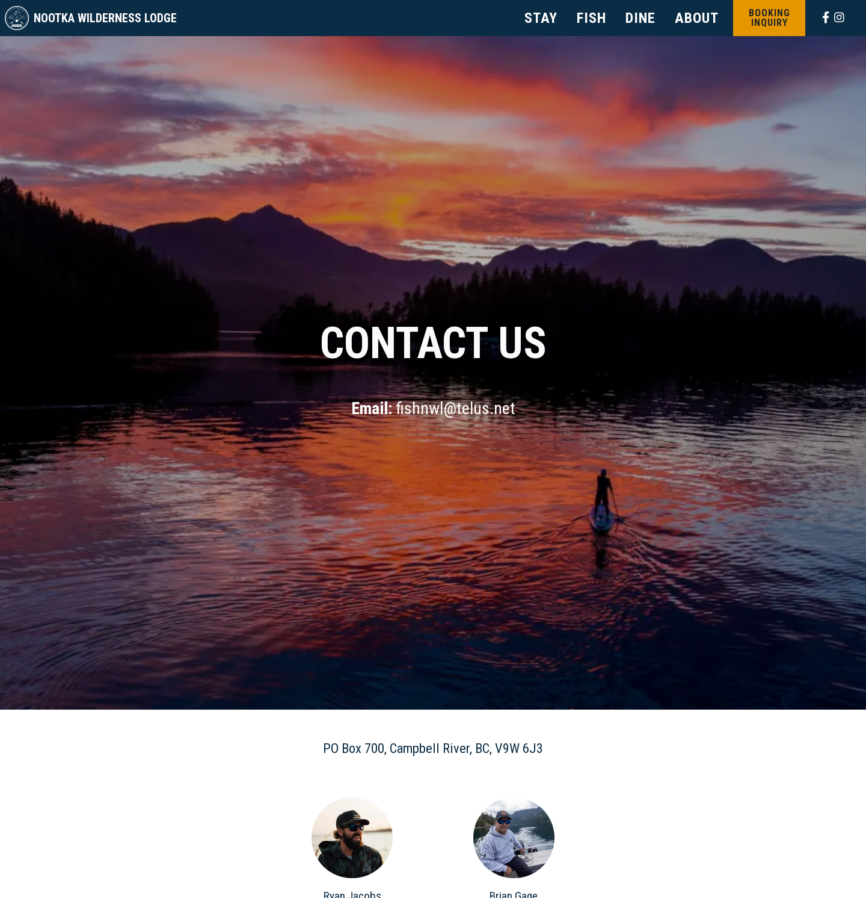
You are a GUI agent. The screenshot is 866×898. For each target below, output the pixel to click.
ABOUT (697, 18)
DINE (640, 18)
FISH (591, 18)
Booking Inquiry (769, 17)
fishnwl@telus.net (455, 408)
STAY (540, 18)
